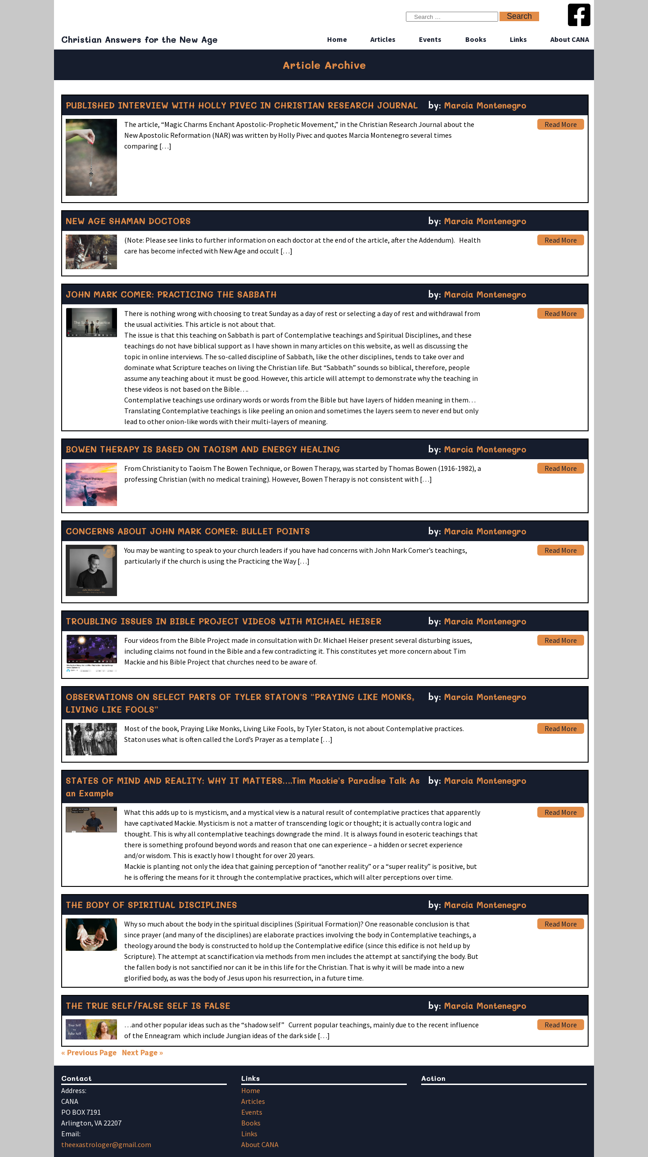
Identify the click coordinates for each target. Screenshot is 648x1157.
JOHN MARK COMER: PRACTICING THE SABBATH (171, 294)
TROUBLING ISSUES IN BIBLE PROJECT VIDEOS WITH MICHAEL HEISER (224, 621)
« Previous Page (89, 1053)
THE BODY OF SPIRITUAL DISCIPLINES (151, 904)
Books (475, 39)
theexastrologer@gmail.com (106, 1144)
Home (337, 39)
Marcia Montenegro (485, 105)
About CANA (569, 39)
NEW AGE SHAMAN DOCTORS (128, 220)
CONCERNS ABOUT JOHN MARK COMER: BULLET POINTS (188, 531)
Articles (383, 39)
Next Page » (142, 1053)
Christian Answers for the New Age (139, 39)
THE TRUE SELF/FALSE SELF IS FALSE (148, 1005)
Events (430, 39)
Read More (560, 124)
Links (518, 39)
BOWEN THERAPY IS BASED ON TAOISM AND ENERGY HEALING (203, 449)
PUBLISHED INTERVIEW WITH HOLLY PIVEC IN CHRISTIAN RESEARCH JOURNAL (242, 105)
